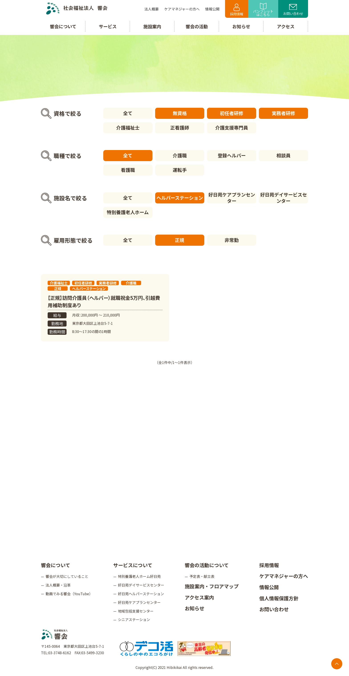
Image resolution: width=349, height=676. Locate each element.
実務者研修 (283, 113)
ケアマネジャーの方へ (283, 575)
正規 (179, 240)
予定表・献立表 (201, 576)
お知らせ (194, 608)
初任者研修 (231, 113)
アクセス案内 (199, 597)
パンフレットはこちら (263, 10)
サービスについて (132, 564)
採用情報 (236, 10)
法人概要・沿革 (58, 585)
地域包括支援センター (136, 611)
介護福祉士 (128, 127)
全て (127, 113)
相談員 (283, 155)
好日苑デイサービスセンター (283, 197)
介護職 (180, 155)
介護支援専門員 (231, 127)
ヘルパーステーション (179, 197)
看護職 (128, 169)
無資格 (180, 113)
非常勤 (232, 240)
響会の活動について (207, 564)
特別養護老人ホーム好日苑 (139, 576)
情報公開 (269, 587)
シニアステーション (134, 619)
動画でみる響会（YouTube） (69, 593)
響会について (55, 564)
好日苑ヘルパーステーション (141, 593)
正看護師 (179, 127)
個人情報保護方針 (278, 598)
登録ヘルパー (232, 155)
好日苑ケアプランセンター (231, 197)
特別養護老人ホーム (128, 212)
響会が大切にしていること (67, 576)
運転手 (180, 169)
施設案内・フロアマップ (212, 586)
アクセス (285, 26)
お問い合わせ (293, 10)
